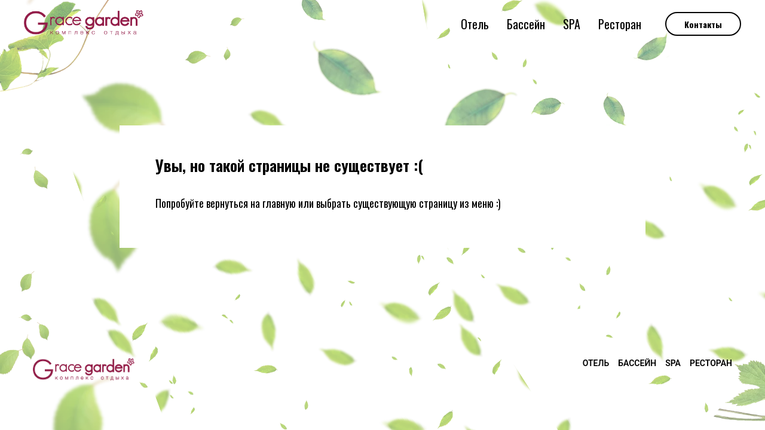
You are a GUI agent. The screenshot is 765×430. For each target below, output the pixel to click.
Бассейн (526, 24)
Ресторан (619, 24)
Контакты (703, 24)
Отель (475, 24)
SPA (571, 24)
